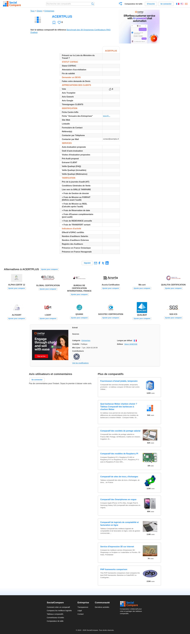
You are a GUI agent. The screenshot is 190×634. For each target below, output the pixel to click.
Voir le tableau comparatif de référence (48, 30)
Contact (81, 614)
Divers (39, 11)
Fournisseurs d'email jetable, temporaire (119, 381)
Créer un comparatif (120, 4)
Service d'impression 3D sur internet (117, 547)
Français (177, 4)
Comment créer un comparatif (58, 607)
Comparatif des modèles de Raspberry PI (119, 454)
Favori (54, 22)
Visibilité (75, 344)
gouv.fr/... (106, 116)
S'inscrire (151, 4)
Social (131, 604)
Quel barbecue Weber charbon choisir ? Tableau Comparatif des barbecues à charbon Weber (118, 406)
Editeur (120, 344)
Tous (32, 11)
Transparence (83, 607)
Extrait (75, 328)
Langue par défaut (124, 340)
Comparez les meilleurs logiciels (59, 611)
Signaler (87, 263)
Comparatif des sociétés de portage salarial (120, 431)
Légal (80, 611)
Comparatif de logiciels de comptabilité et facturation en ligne (119, 523)
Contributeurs (78, 351)
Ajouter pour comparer (49, 269)
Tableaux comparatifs (55, 614)
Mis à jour (76, 348)
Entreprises (49, 11)
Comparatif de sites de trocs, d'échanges (119, 477)
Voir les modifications (80, 363)
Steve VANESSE (130, 344)
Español (186, 4)
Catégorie (76, 340)
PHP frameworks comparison (113, 569)
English (182, 4)
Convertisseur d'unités (55, 618)
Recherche (92, 4)
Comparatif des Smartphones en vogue (118, 499)
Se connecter (165, 4)
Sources (75, 334)
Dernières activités (102, 607)
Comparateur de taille (133, 4)
